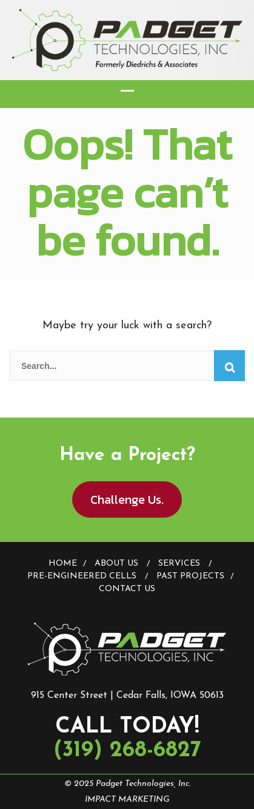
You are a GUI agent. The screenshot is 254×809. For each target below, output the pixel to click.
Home (62, 563)
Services (179, 563)
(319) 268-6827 (127, 751)
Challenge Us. (127, 499)
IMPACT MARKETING (127, 799)
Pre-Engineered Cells (81, 576)
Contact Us (127, 589)
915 (37, 695)
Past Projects (190, 576)
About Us (116, 563)
